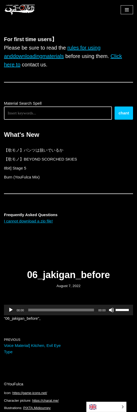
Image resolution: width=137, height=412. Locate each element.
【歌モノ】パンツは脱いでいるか (33, 150)
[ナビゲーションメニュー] (127, 9)
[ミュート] (111, 310)
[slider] (61, 310)
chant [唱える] (124, 113)
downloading (27, 56)
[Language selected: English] (106, 407)
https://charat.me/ (45, 401)
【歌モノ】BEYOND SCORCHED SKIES (40, 159)
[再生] (10, 310)
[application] (68, 310)
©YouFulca (13, 384)
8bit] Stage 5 (15, 168)
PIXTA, (28, 408)
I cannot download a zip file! (28, 221)
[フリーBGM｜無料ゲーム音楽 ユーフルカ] (20, 10)
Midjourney (42, 408)
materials (53, 56)
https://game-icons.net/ (29, 393)
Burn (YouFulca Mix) (22, 177)
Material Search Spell (23, 103)
